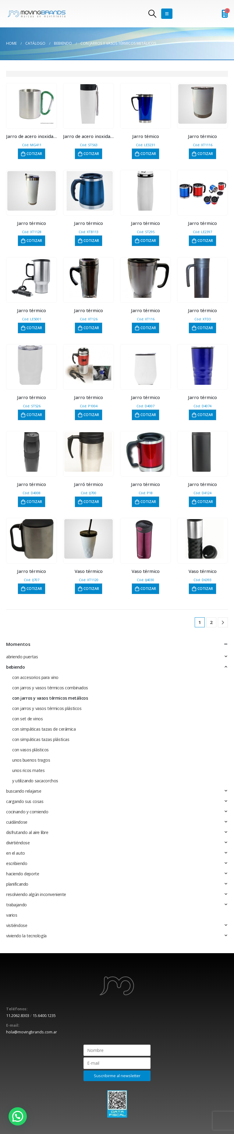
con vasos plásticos (30, 750)
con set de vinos (27, 719)
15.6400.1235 (44, 1015)
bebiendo (15, 667)
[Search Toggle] (152, 14)
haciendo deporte (22, 874)
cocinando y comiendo (27, 812)
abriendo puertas (22, 657)
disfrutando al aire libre (27, 832)
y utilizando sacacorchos (35, 781)
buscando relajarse (23, 791)
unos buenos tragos (31, 760)
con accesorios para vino (35, 677)
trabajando (16, 905)
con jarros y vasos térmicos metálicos (50, 698)
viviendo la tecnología (26, 936)
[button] (18, 1116)
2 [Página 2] (211, 622)
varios (11, 915)
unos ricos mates (28, 770)
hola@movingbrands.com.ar (31, 1032)
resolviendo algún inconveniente (36, 894)
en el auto (15, 853)
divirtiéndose (18, 843)
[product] (31, 104)
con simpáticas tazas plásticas (40, 739)
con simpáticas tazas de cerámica (44, 729)
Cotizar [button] (34, 153)
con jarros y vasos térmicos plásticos (46, 708)
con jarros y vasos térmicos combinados (50, 688)
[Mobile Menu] (166, 14)
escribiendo (16, 863)
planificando (17, 884)
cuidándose (16, 822)
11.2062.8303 (17, 1015)
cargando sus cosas (24, 801)
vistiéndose (16, 925)
